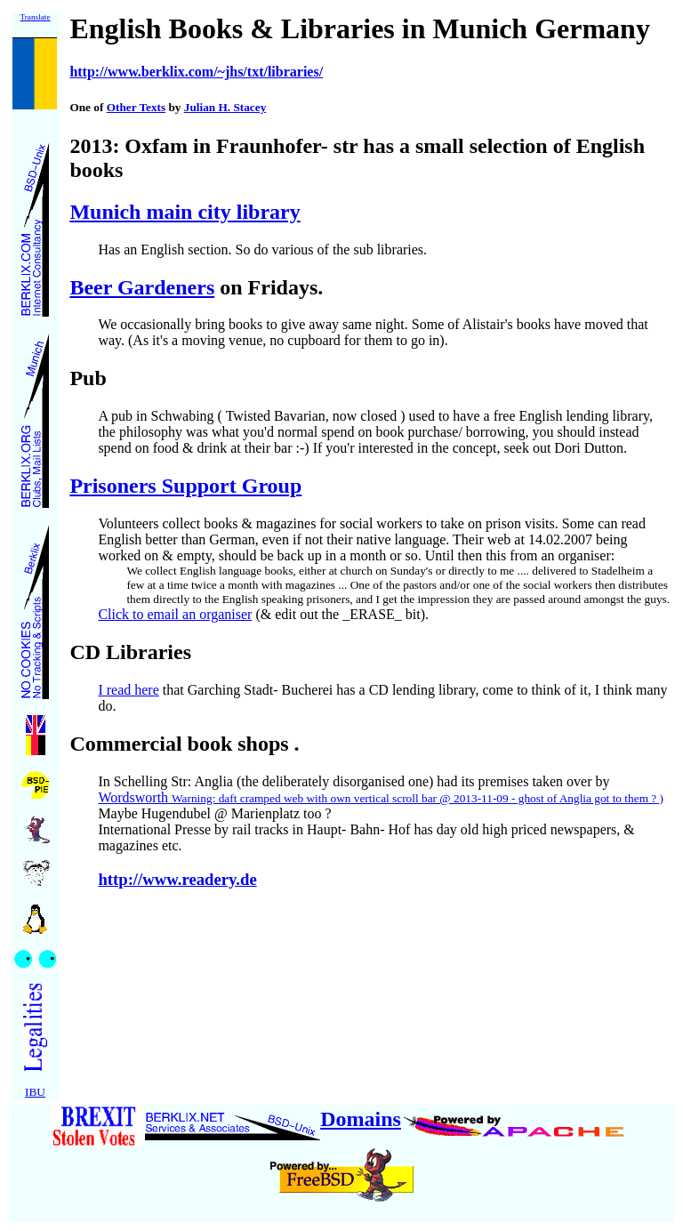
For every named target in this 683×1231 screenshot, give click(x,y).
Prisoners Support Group (185, 485)
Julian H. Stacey (225, 107)
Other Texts (136, 107)
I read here (128, 689)
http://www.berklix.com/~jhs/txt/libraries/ (196, 71)
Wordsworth (380, 797)
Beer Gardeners (141, 287)
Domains (360, 1118)
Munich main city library (184, 211)
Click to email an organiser (175, 614)
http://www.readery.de (177, 879)
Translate (35, 16)
